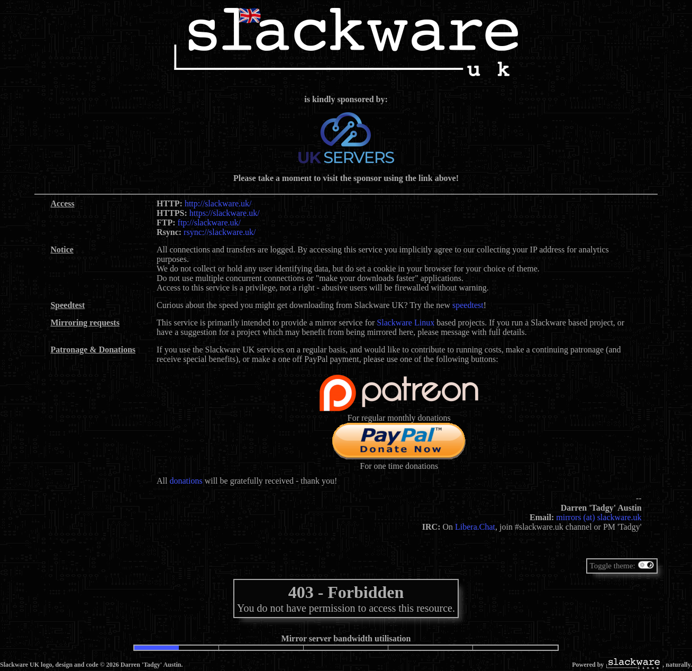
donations (185, 480)
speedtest (468, 305)
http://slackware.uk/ (218, 203)
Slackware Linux (405, 322)
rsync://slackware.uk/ (220, 232)
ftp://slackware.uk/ (209, 222)
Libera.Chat (475, 526)
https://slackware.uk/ (224, 212)
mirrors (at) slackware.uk (598, 517)
